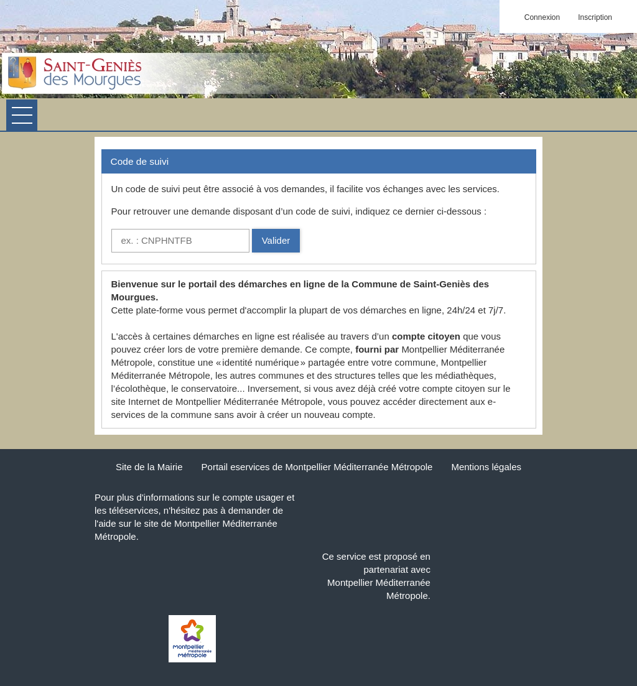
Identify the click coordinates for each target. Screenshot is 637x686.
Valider (276, 240)
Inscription (595, 17)
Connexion (542, 17)
